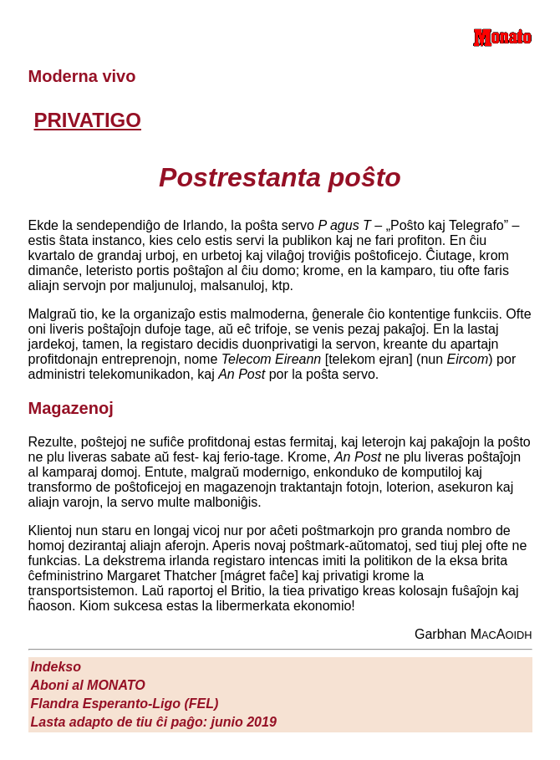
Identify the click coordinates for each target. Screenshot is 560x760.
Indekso (56, 667)
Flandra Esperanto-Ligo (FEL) (125, 703)
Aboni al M (88, 685)
